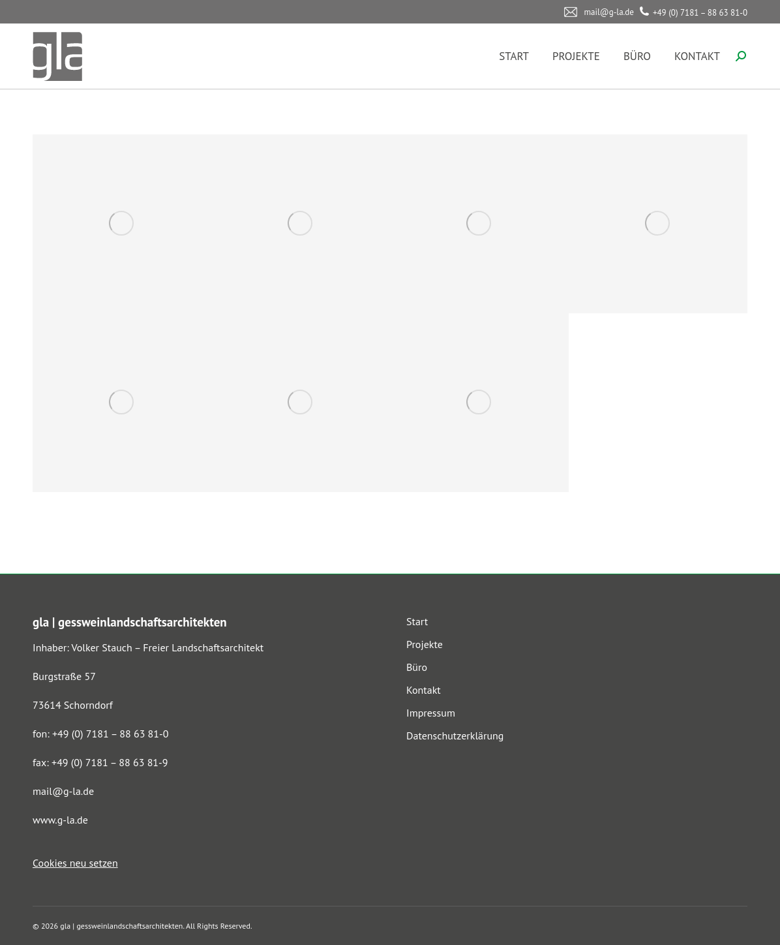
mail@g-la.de (63, 791)
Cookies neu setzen (75, 862)
